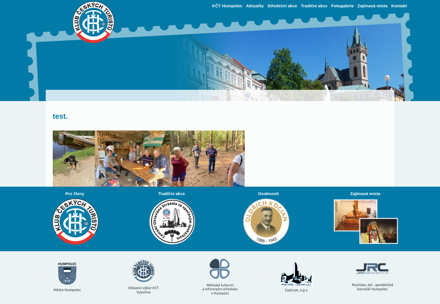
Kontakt (399, 5)
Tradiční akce (314, 5)
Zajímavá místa (373, 5)
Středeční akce (282, 5)
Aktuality (255, 5)
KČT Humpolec (227, 5)
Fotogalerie (342, 5)
